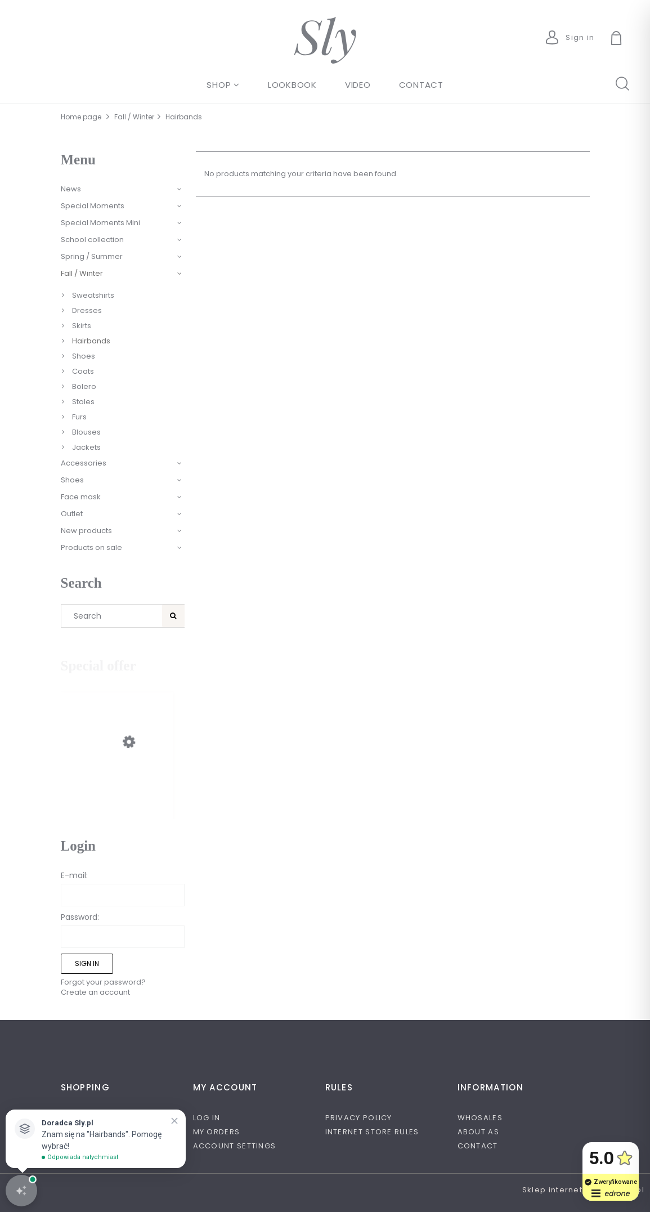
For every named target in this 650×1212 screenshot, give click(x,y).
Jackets (86, 447)
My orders (216, 1131)
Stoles (83, 401)
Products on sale (91, 547)
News (71, 189)
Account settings (234, 1146)
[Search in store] (113, 616)
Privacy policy (358, 1117)
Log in (207, 1117)
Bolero (84, 386)
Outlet (72, 513)
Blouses (86, 432)
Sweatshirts (93, 295)
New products (86, 530)
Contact (478, 1146)
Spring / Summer (92, 256)
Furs (79, 417)
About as (478, 1131)
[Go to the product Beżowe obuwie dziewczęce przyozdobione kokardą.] (117, 784)
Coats (83, 371)
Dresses (87, 310)
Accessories (83, 463)
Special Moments (92, 205)
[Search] (173, 616)
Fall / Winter (82, 273)
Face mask (81, 496)
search (622, 83)
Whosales (480, 1117)
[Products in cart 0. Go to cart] (629, 39)
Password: (80, 917)
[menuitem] (223, 84)
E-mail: (74, 875)
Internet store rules (372, 1131)
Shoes (83, 356)
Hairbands (91, 341)
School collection (92, 239)
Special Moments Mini (100, 222)
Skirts (81, 325)
